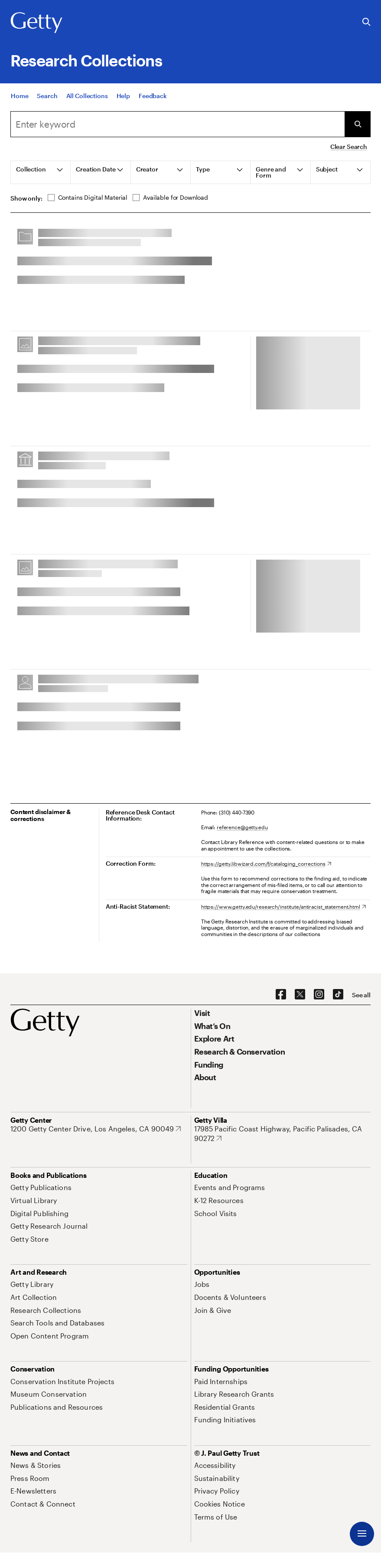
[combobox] (177, 124)
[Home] (19, 98)
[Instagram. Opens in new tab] (319, 994)
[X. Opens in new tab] (300, 994)
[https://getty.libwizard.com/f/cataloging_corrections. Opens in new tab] (266, 864)
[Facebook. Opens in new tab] (281, 994)
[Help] (123, 98)
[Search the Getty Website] (366, 22)
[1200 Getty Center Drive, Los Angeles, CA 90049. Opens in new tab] (95, 1129)
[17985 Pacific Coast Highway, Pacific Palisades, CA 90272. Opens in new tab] (282, 1133)
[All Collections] (87, 98)
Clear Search (348, 146)
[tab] (41, 172)
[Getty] (36, 23)
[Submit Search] (358, 124)
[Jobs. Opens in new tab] (202, 1284)
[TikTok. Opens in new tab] (338, 994)
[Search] (47, 98)
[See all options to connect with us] (361, 995)
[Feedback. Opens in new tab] (153, 98)
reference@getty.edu (242, 827)
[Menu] (362, 1534)
